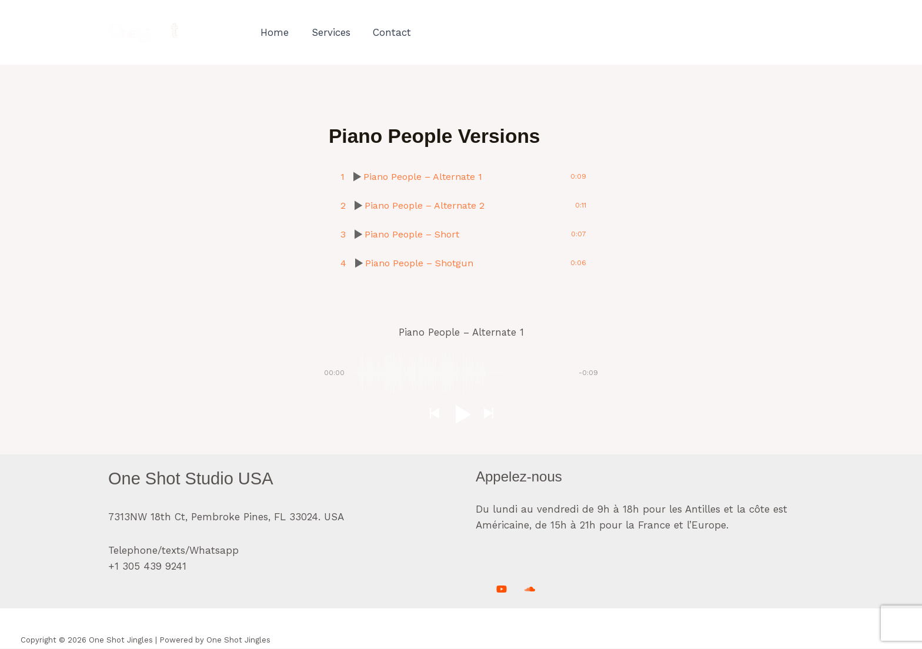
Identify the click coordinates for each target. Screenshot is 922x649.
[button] (434, 415)
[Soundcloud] (530, 589)
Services (327, 32)
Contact (385, 32)
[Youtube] (501, 589)
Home (273, 32)
